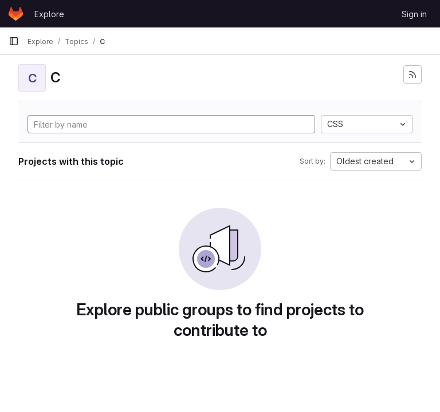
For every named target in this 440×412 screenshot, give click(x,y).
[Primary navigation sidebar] (14, 41)
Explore (49, 14)
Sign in (414, 14)
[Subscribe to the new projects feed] (412, 74)
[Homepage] (15, 14)
